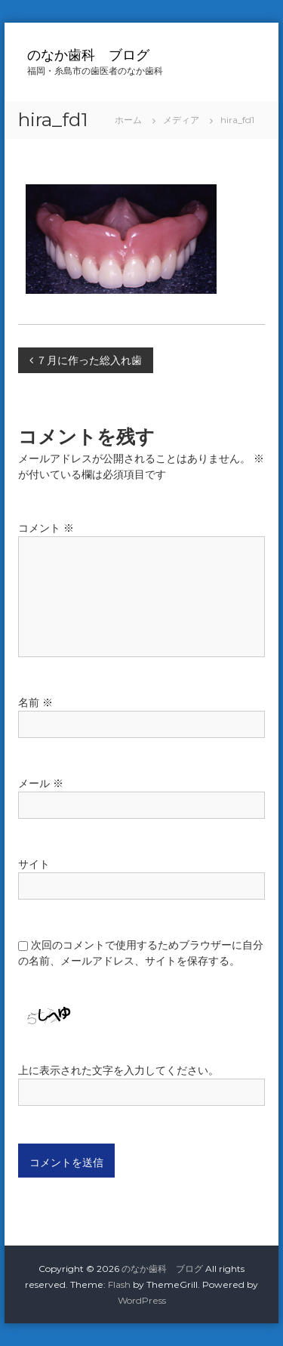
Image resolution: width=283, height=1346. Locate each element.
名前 (35, 702)
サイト (34, 864)
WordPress (142, 1300)
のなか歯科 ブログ (88, 55)
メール (40, 783)
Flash (119, 1284)
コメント (46, 528)
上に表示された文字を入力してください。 (118, 1070)
